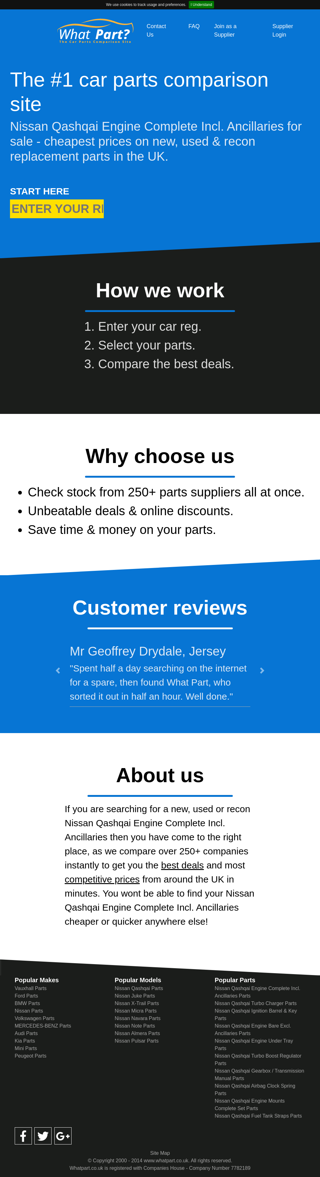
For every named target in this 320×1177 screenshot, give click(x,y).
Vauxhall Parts (31, 988)
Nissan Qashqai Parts (139, 988)
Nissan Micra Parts (136, 1011)
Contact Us (156, 30)
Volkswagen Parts (34, 1018)
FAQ (194, 26)
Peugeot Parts (30, 1056)
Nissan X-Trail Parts (137, 1003)
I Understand (201, 5)
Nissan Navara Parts (138, 1018)
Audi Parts (26, 1033)
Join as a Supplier (225, 30)
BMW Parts (27, 1003)
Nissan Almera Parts (137, 1033)
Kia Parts (25, 1041)
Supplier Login (282, 30)
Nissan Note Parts (135, 1026)
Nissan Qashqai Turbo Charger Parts (256, 1003)
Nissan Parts (29, 1011)
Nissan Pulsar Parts (137, 1041)
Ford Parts (26, 995)
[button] (58, 670)
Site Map (160, 1153)
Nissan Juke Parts (135, 995)
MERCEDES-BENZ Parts (43, 1026)
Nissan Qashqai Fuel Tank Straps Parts (258, 1116)
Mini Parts (26, 1048)
